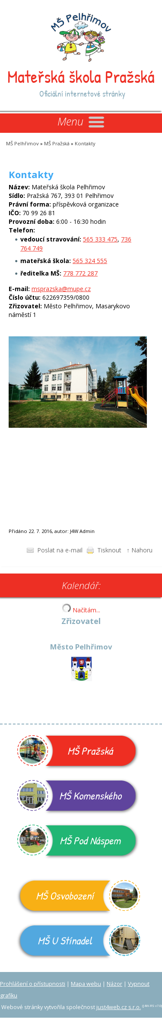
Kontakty (85, 143)
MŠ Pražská (57, 143)
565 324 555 (90, 261)
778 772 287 (80, 273)
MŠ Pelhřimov (22, 143)
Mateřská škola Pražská (81, 76)
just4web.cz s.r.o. (118, 1007)
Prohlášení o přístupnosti (32, 984)
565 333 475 (100, 239)
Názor (114, 984)
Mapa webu (86, 984)
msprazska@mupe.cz (61, 289)
